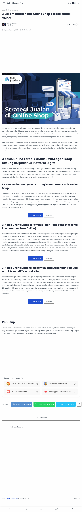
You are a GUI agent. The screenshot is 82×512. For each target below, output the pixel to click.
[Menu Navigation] (4, 3)
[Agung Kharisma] (12, 24)
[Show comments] (71, 509)
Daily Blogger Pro (15, 3)
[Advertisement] (39, 51)
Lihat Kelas (49, 215)
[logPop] (78, 3)
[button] (69, 3)
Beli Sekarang (35, 215)
